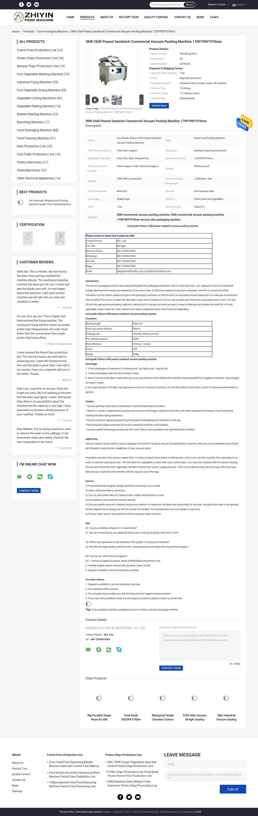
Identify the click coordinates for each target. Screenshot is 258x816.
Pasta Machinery (28, 170)
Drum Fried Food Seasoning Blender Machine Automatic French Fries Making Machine (74, 765)
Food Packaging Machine (52, 31)
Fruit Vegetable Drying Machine (38, 90)
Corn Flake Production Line (35, 154)
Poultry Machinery (29, 162)
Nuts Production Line (31, 146)
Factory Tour (128, 17)
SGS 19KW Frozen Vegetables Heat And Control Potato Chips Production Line (132, 764)
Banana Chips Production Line (38, 66)
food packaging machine (104, 609)
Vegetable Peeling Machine (36, 106)
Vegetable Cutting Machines (36, 98)
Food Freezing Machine (33, 138)
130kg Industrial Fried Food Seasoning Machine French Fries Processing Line (72, 784)
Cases (214, 17)
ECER (198, 812)
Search (189, 4)
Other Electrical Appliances (35, 178)
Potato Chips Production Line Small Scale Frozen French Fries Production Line (133, 773)
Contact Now (159, 105)
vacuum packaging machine (163, 609)
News (200, 17)
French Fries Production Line (37, 50)
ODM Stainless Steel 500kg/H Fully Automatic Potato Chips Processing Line (132, 783)
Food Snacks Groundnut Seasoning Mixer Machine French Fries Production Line (74, 774)
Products (87, 17)
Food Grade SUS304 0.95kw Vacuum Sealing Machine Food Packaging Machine (131, 717)
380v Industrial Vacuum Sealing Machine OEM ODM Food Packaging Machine (226, 717)
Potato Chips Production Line (37, 58)
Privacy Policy (67, 812)
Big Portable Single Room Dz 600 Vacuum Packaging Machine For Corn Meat (99, 717)
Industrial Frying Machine (34, 82)
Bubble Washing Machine (34, 114)
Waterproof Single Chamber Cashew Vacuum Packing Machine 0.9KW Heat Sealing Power (163, 717)
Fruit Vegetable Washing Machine (40, 74)
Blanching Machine (30, 122)
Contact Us (182, 17)
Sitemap (17, 791)
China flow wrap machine (89, 812)
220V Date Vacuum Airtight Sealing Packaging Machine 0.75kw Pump (195, 717)
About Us (106, 17)
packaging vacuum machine (132, 609)
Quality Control (156, 17)
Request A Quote (216, 4)
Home (70, 17)
